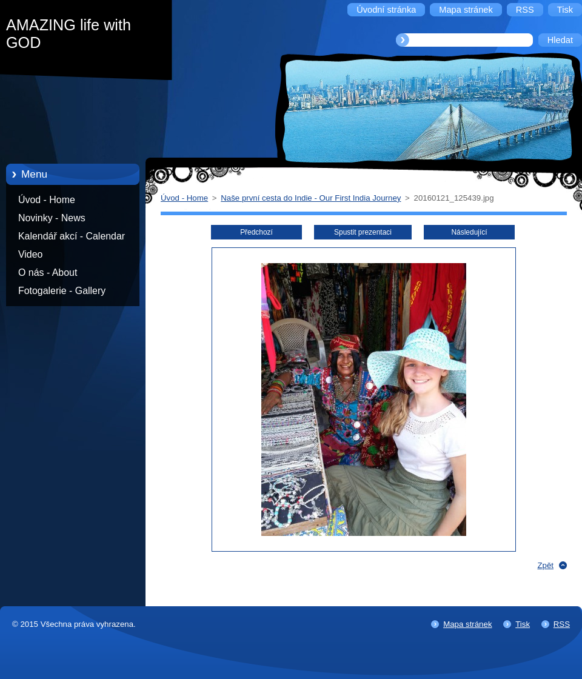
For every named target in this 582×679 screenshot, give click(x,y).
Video (30, 254)
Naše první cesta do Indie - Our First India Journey (311, 197)
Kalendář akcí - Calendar (71, 236)
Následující (469, 232)
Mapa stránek (467, 624)
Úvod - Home (46, 200)
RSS (562, 624)
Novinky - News (51, 218)
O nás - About (47, 272)
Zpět (545, 565)
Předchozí (256, 232)
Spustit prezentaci (363, 232)
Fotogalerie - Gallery (61, 291)
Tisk (522, 624)
